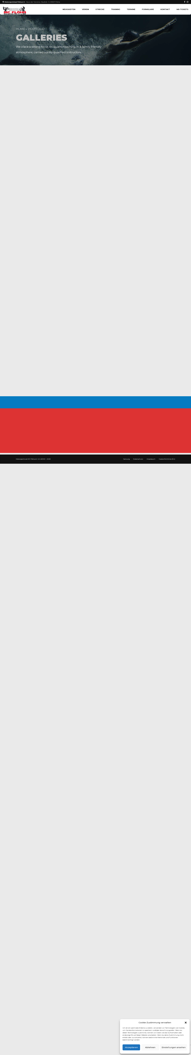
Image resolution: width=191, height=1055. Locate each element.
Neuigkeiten (69, 9)
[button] (185, 1022)
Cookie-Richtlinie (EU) (167, 459)
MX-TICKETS (182, 9)
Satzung (126, 459)
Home (20, 29)
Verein (85, 9)
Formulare (148, 9)
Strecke (100, 9)
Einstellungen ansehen (174, 1047)
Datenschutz (138, 459)
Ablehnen (150, 1047)
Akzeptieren (131, 1047)
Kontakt (165, 9)
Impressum (151, 459)
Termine (131, 9)
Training (115, 9)
